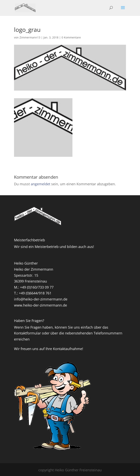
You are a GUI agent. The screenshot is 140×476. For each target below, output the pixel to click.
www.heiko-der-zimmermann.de (40, 305)
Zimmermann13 (29, 37)
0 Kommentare (71, 37)
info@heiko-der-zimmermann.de (40, 299)
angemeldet (40, 184)
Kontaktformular (27, 333)
